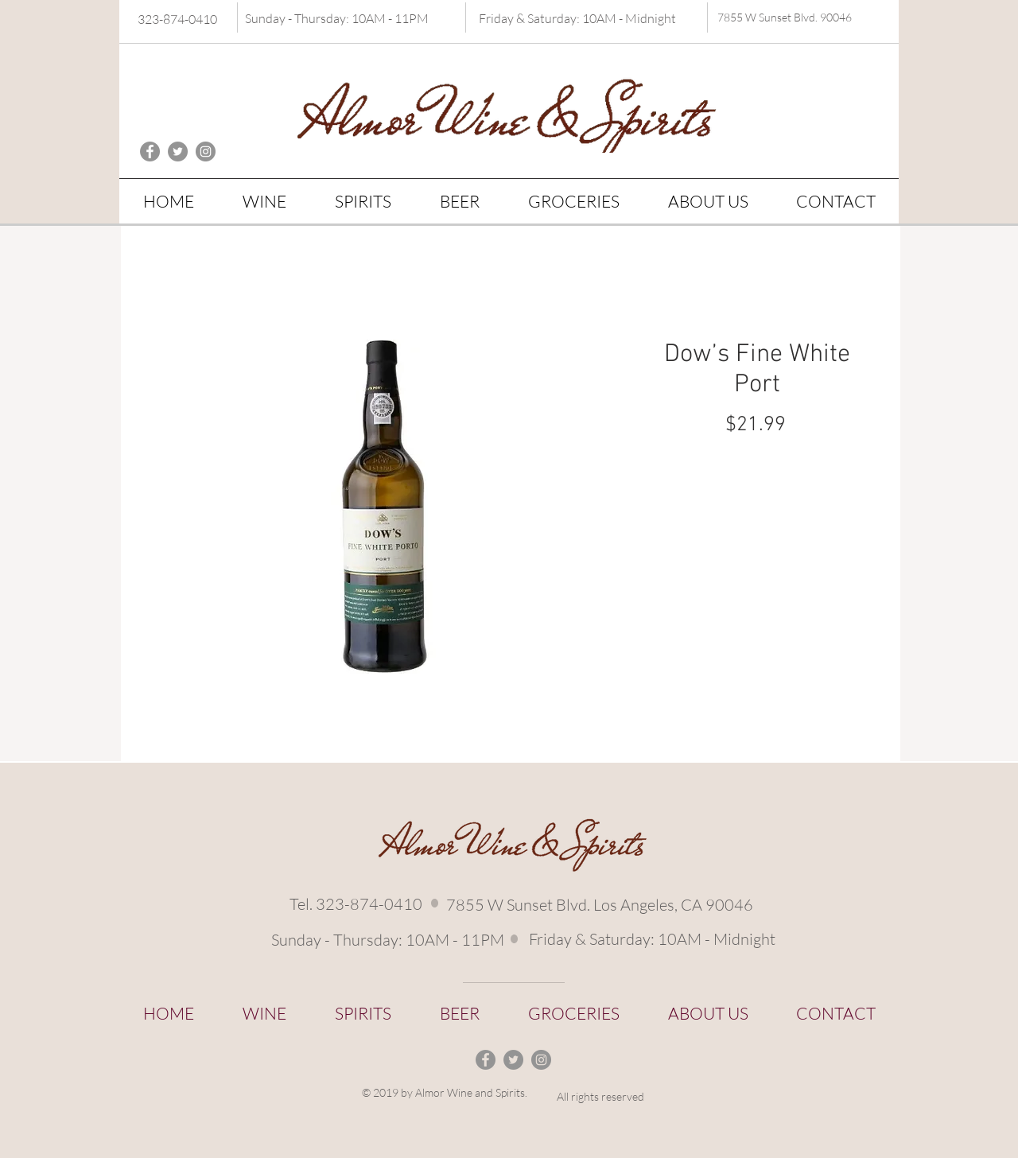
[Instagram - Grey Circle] (206, 151)
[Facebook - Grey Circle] (150, 151)
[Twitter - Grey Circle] (178, 151)
